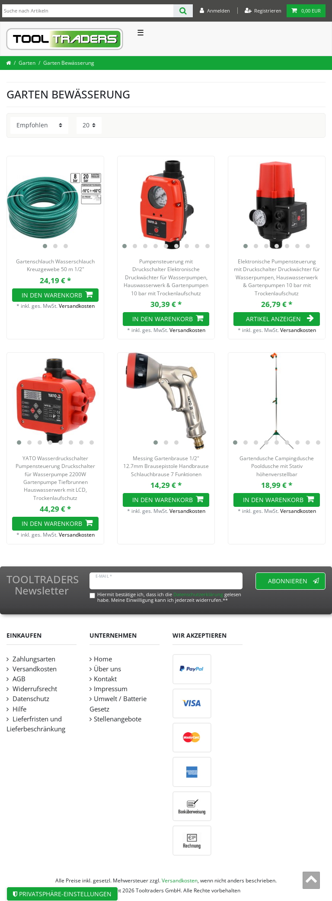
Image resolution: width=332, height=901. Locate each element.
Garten (27, 62)
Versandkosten (77, 306)
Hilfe (18, 709)
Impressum (111, 688)
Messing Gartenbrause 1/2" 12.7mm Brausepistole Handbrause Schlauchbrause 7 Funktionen (166, 466)
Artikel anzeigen (280, 319)
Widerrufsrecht (34, 688)
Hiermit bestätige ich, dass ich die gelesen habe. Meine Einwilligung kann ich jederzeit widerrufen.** (169, 597)
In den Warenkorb (57, 295)
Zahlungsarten (33, 659)
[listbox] (55, 204)
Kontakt (105, 678)
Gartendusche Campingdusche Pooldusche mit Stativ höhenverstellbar (276, 466)
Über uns (107, 668)
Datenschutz (30, 698)
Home (103, 659)
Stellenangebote (117, 719)
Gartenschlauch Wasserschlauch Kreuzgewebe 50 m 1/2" (55, 265)
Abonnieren (293, 581)
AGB (18, 678)
